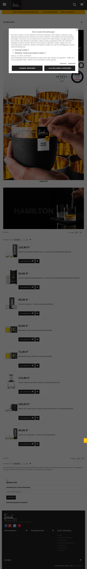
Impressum (63, 63)
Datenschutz (72, 63)
